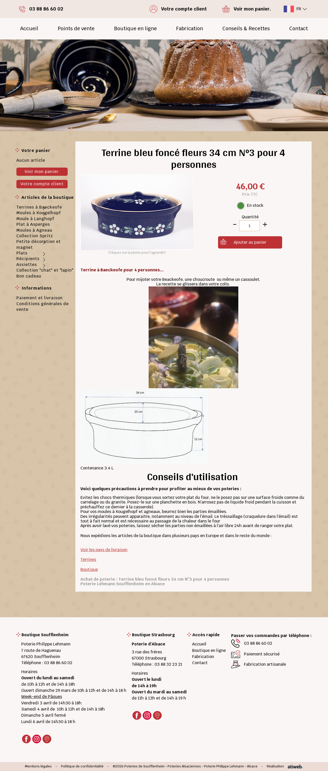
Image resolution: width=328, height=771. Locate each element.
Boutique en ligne (135, 28)
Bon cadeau (28, 276)
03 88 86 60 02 (58, 662)
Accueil (29, 28)
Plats (21, 253)
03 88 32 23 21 (168, 664)
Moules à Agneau (34, 230)
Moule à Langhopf (35, 218)
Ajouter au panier (250, 242)
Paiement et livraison (39, 298)
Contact (298, 28)
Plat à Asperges (33, 224)
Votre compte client (42, 184)
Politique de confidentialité (82, 766)
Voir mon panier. (42, 171)
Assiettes (26, 264)
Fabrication (189, 28)
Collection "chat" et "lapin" (44, 270)
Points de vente (76, 28)
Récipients (27, 258)
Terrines (88, 559)
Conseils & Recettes (246, 28)
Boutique (89, 569)
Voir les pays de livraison (103, 549)
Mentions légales (38, 766)
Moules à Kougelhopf (38, 212)
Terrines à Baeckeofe (39, 207)
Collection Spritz (34, 236)
